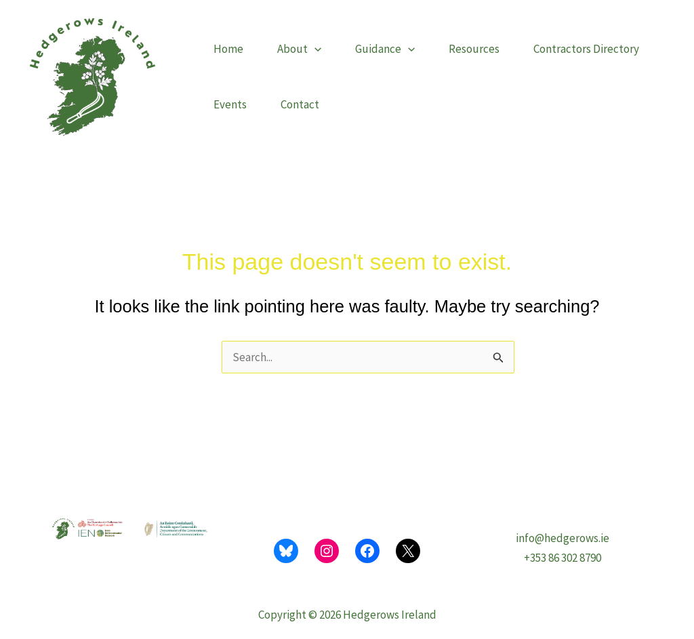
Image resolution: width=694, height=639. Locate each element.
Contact (300, 104)
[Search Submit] (498, 359)
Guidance (385, 49)
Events (230, 104)
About (299, 49)
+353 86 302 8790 (562, 557)
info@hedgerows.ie (562, 538)
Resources (474, 48)
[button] (314, 49)
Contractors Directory (586, 48)
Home (228, 48)
